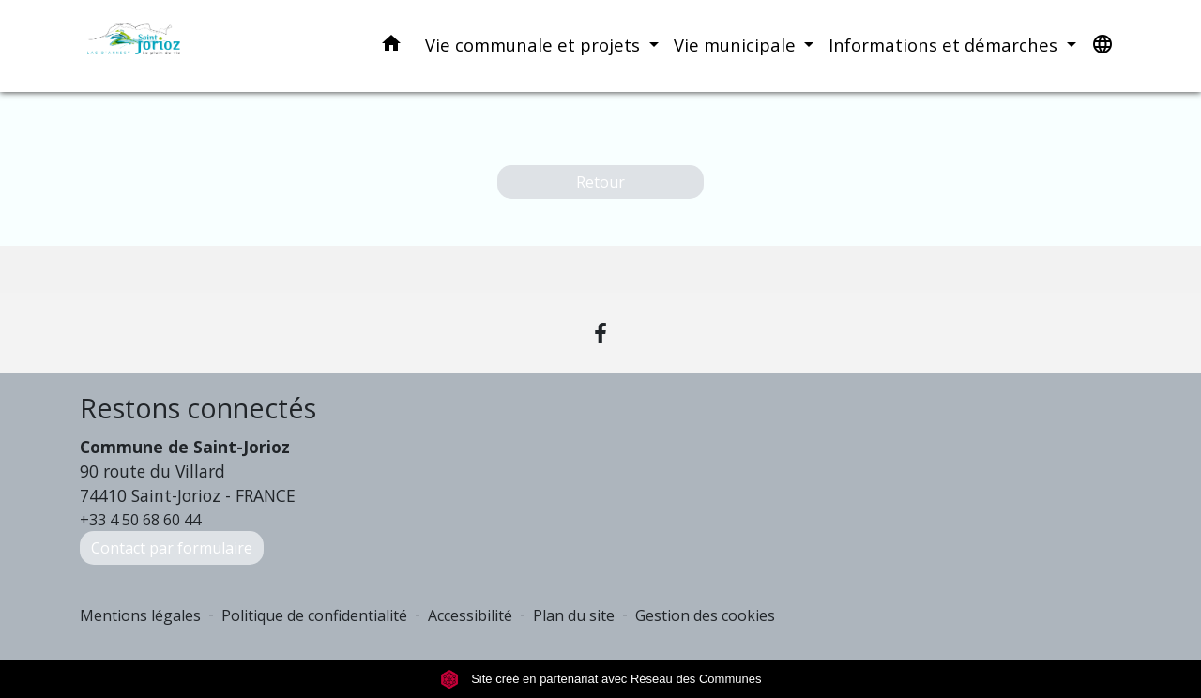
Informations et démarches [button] (945, 44)
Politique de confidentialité (314, 615)
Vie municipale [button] (737, 44)
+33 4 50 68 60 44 (140, 519)
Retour (600, 182)
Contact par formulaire (171, 548)
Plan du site (574, 615)
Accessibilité (470, 615)
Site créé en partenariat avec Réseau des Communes (601, 679)
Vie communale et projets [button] (535, 44)
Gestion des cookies (705, 615)
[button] (391, 46)
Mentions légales (140, 615)
